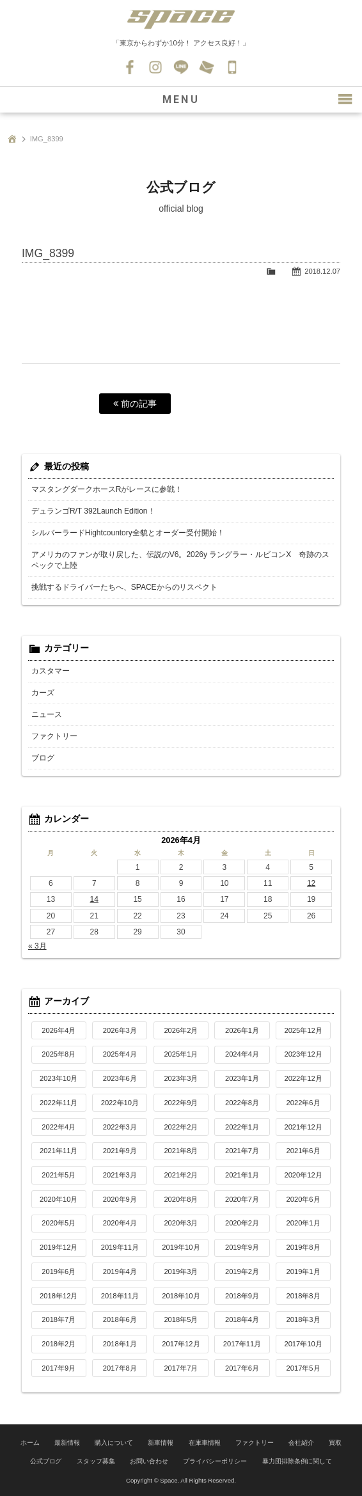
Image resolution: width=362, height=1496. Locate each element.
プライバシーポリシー (215, 1461)
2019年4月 (120, 1271)
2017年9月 (58, 1368)
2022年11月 (58, 1102)
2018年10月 (181, 1296)
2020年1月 (303, 1223)
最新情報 (67, 1442)
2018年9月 (242, 1296)
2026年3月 (120, 1030)
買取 (335, 1442)
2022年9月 (181, 1102)
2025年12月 (303, 1030)
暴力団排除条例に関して (297, 1461)
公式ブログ (46, 1461)
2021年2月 (181, 1175)
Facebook (130, 67)
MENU (181, 99)
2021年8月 (181, 1150)
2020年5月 (58, 1223)
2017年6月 (242, 1368)
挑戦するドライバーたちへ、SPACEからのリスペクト (124, 587)
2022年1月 (242, 1127)
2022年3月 (120, 1127)
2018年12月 (58, 1296)
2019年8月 (303, 1247)
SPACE (181, 19)
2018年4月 (242, 1319)
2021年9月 (120, 1150)
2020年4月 (120, 1223)
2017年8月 (120, 1368)
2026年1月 (242, 1030)
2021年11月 (58, 1150)
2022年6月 (303, 1102)
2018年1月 (120, 1344)
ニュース (46, 714)
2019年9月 (242, 1247)
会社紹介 (301, 1442)
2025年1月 (181, 1054)
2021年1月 (242, 1175)
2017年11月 (242, 1344)
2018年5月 (181, 1319)
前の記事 (135, 403)
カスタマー (50, 670)
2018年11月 (120, 1296)
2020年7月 (242, 1199)
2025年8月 (58, 1054)
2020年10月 (58, 1199)
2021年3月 (120, 1175)
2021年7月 (242, 1150)
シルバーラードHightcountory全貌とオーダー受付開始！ (127, 532)
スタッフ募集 (96, 1461)
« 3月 (37, 945)
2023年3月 (181, 1078)
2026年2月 (181, 1030)
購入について (114, 1442)
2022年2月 (181, 1127)
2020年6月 (303, 1199)
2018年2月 (58, 1344)
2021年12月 (303, 1127)
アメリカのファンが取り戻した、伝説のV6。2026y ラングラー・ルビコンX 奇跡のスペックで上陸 (180, 560)
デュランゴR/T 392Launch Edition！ (93, 511)
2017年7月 (181, 1368)
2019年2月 (242, 1271)
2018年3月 (303, 1319)
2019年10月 (181, 1247)
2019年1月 (303, 1271)
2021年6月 (303, 1150)
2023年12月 (303, 1054)
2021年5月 (58, 1175)
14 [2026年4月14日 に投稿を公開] (94, 899)
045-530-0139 (232, 67)
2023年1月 (242, 1078)
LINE (181, 67)
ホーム (30, 1442)
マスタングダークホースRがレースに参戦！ (106, 489)
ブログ (42, 757)
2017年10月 (303, 1344)
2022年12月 (303, 1078)
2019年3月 (181, 1271)
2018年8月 (303, 1296)
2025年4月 (120, 1054)
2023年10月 (58, 1078)
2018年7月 (58, 1319)
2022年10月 (120, 1102)
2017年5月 (303, 1368)
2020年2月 (242, 1223)
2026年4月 (58, 1030)
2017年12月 (181, 1344)
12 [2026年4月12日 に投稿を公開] (311, 883)
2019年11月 (120, 1247)
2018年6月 (120, 1319)
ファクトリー (54, 736)
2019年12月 (58, 1247)
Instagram (155, 67)
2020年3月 (181, 1223)
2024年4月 (242, 1054)
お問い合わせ (206, 67)
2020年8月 (181, 1199)
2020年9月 (120, 1199)
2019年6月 (58, 1271)
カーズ (42, 692)
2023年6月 (120, 1078)
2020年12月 (303, 1175)
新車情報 (160, 1442)
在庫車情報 (205, 1442)
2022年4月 (58, 1127)
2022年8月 (242, 1102)
